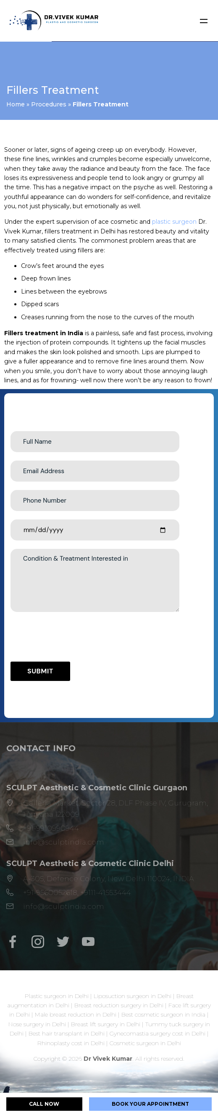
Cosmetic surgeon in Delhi (145, 1043)
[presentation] (74, 636)
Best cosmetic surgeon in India (163, 1014)
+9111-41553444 (105, 892)
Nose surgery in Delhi (37, 1024)
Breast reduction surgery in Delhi (118, 1005)
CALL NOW (44, 1104)
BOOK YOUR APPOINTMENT (150, 1104)
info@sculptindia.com (63, 842)
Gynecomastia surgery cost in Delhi (157, 1033)
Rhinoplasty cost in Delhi (71, 1043)
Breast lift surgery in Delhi (105, 1024)
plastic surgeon (174, 221)
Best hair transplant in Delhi (67, 1033)
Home (15, 104)
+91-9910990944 (51, 828)
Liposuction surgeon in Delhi (132, 996)
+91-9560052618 (50, 892)
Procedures (48, 104)
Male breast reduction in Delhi (75, 1014)
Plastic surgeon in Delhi (57, 996)
